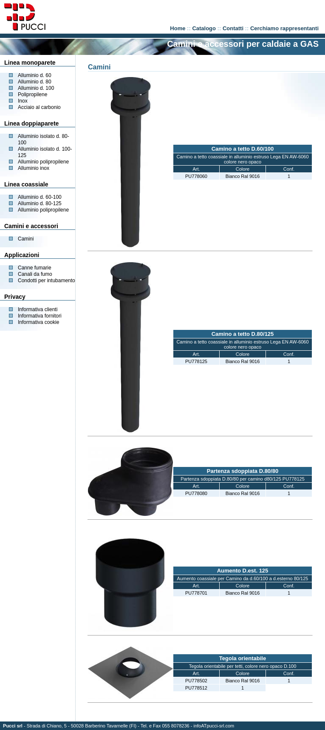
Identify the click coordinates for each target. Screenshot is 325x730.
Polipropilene (32, 94)
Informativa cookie (38, 322)
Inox (23, 101)
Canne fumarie (34, 268)
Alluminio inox (33, 168)
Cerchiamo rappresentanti (284, 28)
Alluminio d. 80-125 (40, 203)
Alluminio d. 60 (34, 75)
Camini (26, 239)
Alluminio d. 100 (36, 88)
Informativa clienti (37, 309)
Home (177, 28)
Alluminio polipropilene (43, 162)
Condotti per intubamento (46, 280)
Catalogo (204, 28)
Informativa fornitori (40, 316)
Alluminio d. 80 (34, 82)
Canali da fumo (35, 274)
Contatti (233, 28)
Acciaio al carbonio (39, 107)
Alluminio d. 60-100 (40, 197)
